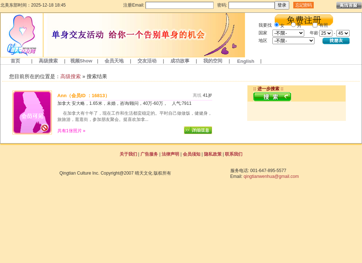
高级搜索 (48, 61)
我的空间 (212, 61)
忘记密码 (303, 5)
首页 (15, 61)
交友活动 (147, 61)
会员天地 (114, 61)
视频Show (81, 61)
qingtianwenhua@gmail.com (271, 176)
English (245, 61)
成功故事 (179, 61)
